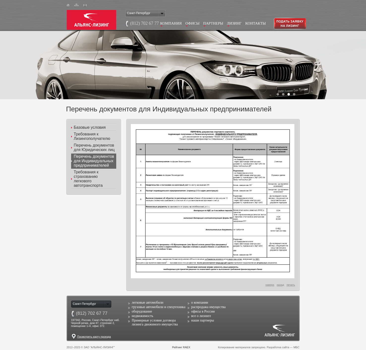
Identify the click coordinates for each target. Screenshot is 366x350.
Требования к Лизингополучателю (92, 136)
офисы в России (203, 311)
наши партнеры (202, 320)
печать (290, 284)
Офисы (192, 23)
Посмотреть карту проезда (94, 336)
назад (280, 284)
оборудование (142, 311)
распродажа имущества (208, 307)
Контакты (255, 23)
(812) (92, 313)
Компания (171, 23)
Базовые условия (90, 127)
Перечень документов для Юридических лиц (94, 147)
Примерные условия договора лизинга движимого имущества (155, 322)
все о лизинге (201, 316)
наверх (269, 284)
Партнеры (213, 23)
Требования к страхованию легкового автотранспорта (88, 179)
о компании (199, 302)
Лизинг (234, 23)
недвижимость (142, 316)
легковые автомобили (148, 302)
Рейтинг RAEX (181, 347)
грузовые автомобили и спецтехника (159, 307)
